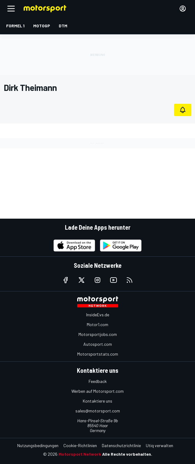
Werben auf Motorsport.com (97, 391)
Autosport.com (97, 344)
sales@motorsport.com (97, 410)
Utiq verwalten (159, 445)
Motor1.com (97, 324)
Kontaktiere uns (97, 401)
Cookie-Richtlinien (80, 445)
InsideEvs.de (97, 314)
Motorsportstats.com (97, 354)
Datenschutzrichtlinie (121, 445)
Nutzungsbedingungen (37, 445)
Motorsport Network (79, 454)
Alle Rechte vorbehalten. (127, 454)
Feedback (98, 381)
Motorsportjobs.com (97, 334)
